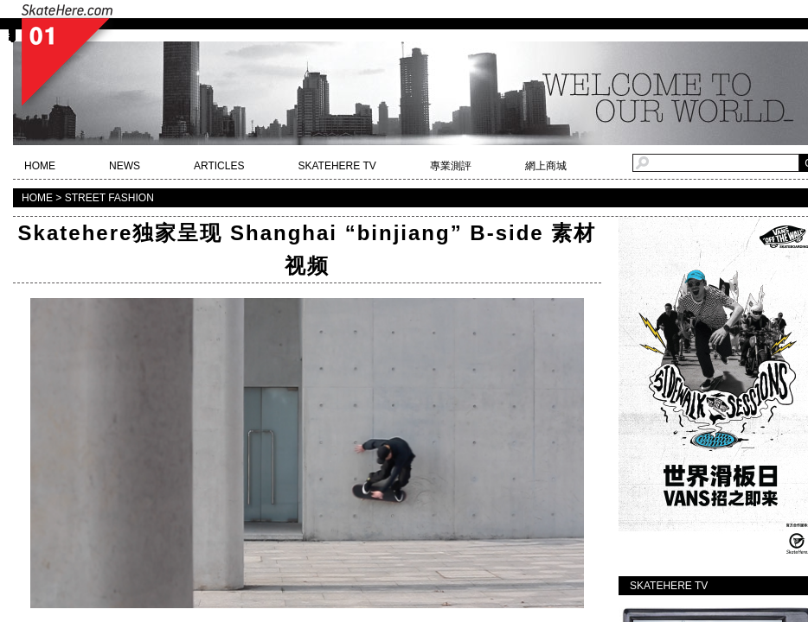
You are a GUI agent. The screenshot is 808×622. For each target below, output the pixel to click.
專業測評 (450, 166)
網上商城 (546, 166)
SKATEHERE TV (336, 166)
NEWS (124, 166)
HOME (39, 166)
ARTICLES (219, 166)
